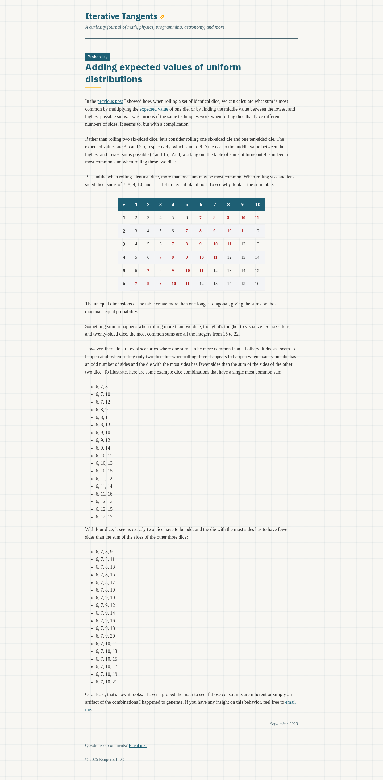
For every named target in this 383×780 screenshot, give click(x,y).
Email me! (138, 745)
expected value (154, 109)
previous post (110, 101)
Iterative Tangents (121, 16)
